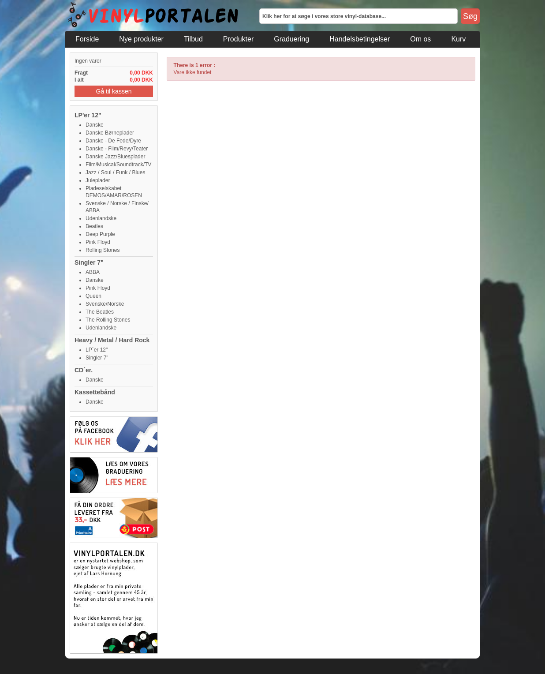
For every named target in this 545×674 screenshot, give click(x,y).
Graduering (291, 39)
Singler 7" (89, 262)
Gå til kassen (114, 91)
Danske (95, 125)
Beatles (94, 226)
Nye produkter (141, 39)
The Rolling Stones (108, 320)
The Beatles (100, 312)
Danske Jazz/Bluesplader (115, 157)
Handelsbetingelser (359, 39)
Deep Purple (100, 234)
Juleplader (98, 180)
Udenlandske (101, 218)
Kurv (458, 39)
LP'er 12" (88, 115)
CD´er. (84, 370)
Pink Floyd (98, 242)
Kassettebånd (95, 392)
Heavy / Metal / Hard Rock (112, 340)
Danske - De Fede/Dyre (113, 141)
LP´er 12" (97, 350)
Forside (87, 39)
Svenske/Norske (105, 304)
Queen (93, 296)
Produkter (238, 39)
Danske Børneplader (110, 133)
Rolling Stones (102, 250)
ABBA (93, 272)
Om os (420, 39)
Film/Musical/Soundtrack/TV (118, 164)
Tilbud (193, 39)
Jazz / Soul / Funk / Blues (115, 172)
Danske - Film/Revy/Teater (117, 149)
